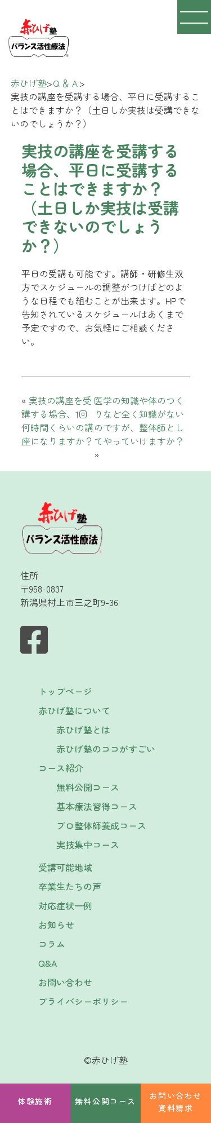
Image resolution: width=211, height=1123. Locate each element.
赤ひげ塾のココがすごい (105, 748)
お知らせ (56, 924)
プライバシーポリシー (83, 1001)
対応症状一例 (65, 905)
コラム (51, 943)
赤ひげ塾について (74, 710)
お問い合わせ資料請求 (175, 1101)
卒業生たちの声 (69, 886)
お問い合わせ (65, 982)
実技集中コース (87, 844)
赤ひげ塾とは (83, 729)
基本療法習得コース (96, 806)
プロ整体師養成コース (101, 825)
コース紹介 (60, 768)
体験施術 (34, 1101)
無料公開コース (105, 1101)
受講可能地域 (65, 867)
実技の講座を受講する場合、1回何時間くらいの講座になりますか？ (57, 421)
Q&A (47, 963)
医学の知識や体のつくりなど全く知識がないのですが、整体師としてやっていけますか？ (139, 421)
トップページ (65, 691)
